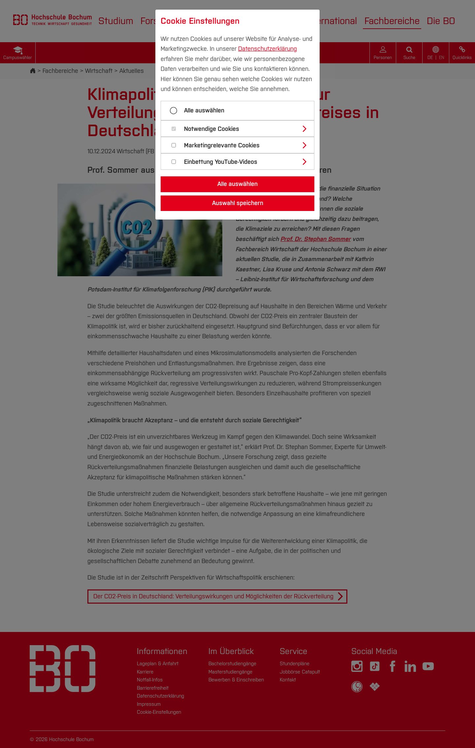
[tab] (240, 129)
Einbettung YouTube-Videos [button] (220, 162)
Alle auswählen (204, 110)
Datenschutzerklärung (267, 48)
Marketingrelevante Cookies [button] (222, 145)
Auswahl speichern (237, 203)
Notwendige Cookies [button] (211, 129)
